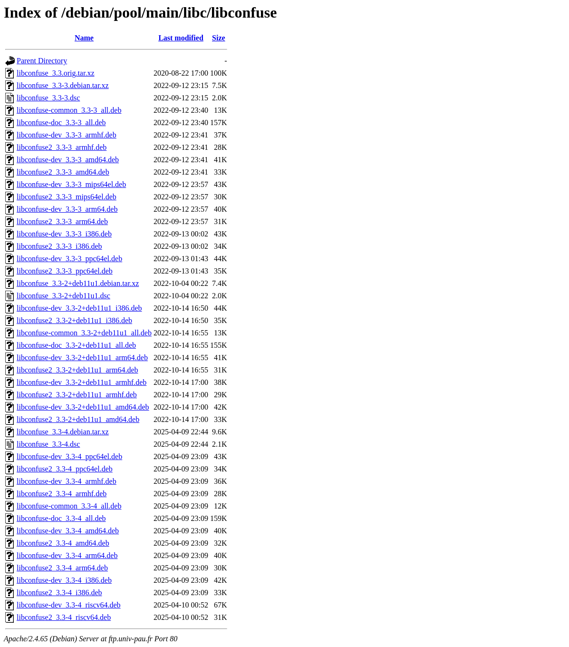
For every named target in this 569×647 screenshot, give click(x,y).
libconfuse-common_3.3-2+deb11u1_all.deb (84, 333)
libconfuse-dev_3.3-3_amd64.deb (68, 160)
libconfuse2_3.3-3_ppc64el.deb (65, 271)
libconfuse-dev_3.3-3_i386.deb (64, 234)
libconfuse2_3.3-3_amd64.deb (63, 172)
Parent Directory (42, 61)
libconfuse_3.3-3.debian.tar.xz (63, 85)
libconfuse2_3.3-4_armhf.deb (61, 494)
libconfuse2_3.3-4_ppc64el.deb (65, 469)
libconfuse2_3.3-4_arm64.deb (62, 568)
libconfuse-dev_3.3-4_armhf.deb (66, 481)
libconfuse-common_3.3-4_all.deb (69, 506)
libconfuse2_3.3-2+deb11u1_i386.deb (74, 320)
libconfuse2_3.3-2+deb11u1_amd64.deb (78, 419)
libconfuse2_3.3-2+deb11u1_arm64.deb (77, 370)
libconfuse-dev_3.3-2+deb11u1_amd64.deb (83, 407)
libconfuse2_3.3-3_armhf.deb (61, 147)
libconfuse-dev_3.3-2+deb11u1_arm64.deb (82, 357)
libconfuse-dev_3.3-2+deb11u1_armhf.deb (81, 382)
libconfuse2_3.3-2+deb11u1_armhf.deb (77, 395)
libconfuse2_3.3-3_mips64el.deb (66, 197)
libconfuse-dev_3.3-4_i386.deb (64, 580)
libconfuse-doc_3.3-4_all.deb (61, 518)
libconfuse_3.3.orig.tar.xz (56, 73)
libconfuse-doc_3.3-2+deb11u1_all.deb (76, 345)
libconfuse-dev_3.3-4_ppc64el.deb (69, 456)
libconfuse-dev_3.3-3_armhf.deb (66, 135)
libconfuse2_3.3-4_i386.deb (59, 592)
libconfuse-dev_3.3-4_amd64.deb (68, 531)
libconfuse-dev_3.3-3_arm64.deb (67, 209)
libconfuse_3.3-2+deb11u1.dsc (63, 296)
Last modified (180, 38)
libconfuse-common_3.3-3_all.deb (69, 110)
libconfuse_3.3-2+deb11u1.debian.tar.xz (78, 283)
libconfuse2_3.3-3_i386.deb (59, 246)
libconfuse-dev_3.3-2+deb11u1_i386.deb (79, 308)
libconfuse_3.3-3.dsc (48, 98)
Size (218, 38)
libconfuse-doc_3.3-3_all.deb (61, 122)
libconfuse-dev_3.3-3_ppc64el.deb (69, 259)
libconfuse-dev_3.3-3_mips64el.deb (71, 184)
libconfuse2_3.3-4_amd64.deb (63, 543)
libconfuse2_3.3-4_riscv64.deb (64, 617)
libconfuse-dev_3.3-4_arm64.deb (67, 555)
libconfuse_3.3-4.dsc (48, 444)
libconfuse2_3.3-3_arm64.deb (62, 221)
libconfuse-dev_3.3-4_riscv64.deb (69, 605)
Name (84, 38)
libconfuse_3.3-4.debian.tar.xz (63, 432)
